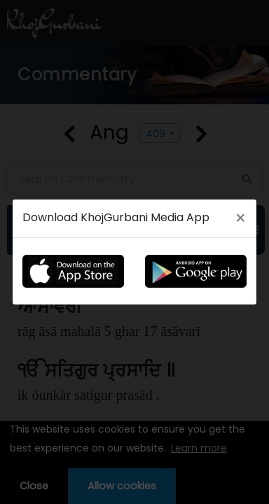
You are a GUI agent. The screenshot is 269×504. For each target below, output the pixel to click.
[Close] (240, 218)
